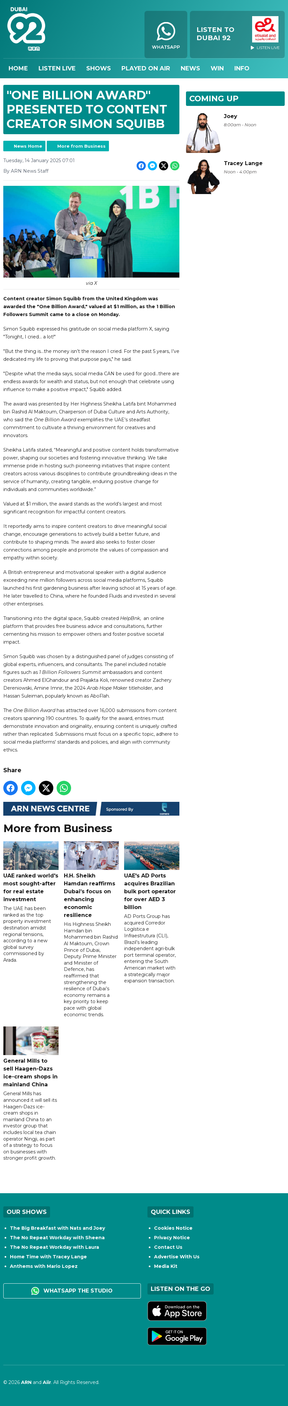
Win (217, 68)
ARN (26, 1382)
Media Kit (165, 1266)
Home (18, 68)
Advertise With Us (176, 1257)
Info (241, 68)
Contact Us (168, 1247)
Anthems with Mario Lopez (44, 1266)
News (190, 68)
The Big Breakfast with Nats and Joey (57, 1228)
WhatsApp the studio (72, 1291)
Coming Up (214, 98)
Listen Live (57, 68)
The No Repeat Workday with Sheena (57, 1238)
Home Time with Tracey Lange (48, 1257)
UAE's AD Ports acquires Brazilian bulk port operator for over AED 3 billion (151, 875)
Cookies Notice (173, 1228)
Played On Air (145, 68)
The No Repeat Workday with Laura (54, 1247)
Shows (98, 68)
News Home (28, 146)
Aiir (47, 1382)
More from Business (81, 146)
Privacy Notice (172, 1238)
